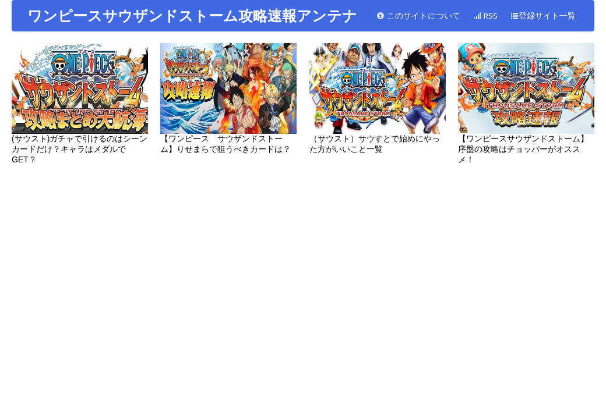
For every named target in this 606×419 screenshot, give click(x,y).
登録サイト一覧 (543, 16)
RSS (485, 16)
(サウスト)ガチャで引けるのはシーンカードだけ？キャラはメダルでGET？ (80, 103)
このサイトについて (418, 16)
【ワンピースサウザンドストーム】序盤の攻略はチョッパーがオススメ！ (526, 103)
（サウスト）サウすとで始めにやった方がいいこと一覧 (377, 98)
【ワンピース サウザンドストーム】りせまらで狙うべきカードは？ (228, 98)
